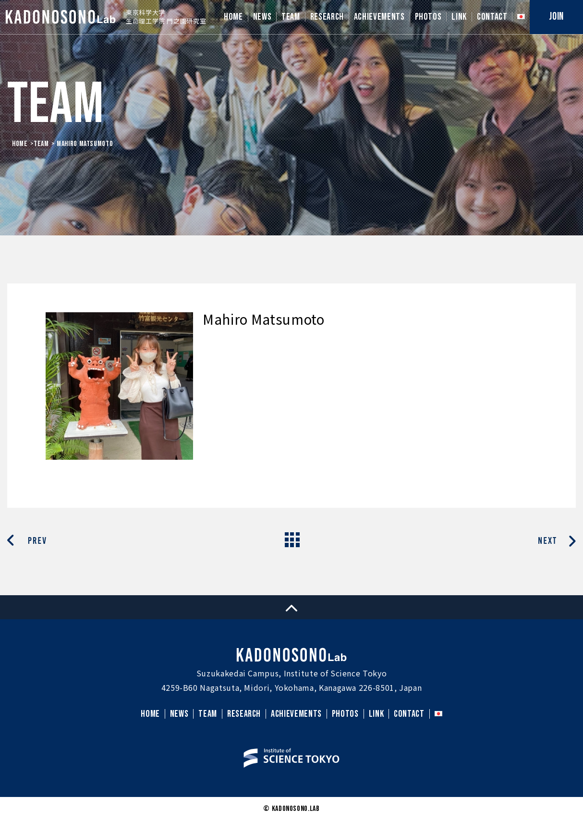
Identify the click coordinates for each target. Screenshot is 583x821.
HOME (233, 17)
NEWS (262, 17)
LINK (459, 17)
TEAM (290, 17)
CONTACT (492, 17)
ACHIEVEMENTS (379, 17)
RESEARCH (327, 17)
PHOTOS (428, 17)
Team (41, 143)
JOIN (556, 16)
